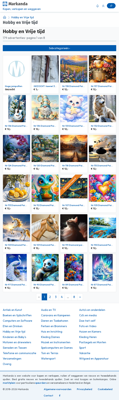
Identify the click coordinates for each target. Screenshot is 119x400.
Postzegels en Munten (92, 342)
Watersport (48, 358)
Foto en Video (87, 326)
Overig (7, 364)
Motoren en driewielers (17, 342)
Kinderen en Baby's (14, 337)
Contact (48, 395)
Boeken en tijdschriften (17, 315)
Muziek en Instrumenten (55, 342)
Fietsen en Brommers (54, 326)
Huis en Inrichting (51, 331)
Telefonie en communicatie (19, 353)
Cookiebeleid (105, 389)
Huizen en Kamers (90, 331)
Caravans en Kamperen (55, 315)
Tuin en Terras (49, 353)
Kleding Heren (88, 337)
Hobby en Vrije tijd (22, 17)
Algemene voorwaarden (57, 389)
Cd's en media (88, 315)
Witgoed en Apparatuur (94, 358)
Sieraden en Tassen (15, 347)
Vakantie (84, 353)
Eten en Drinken (12, 326)
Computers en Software (17, 320)
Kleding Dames (50, 337)
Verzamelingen (12, 358)
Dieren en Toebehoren (54, 320)
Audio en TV (48, 310)
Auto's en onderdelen (92, 310)
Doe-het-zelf (87, 320)
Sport (82, 347)
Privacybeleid (84, 389)
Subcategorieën (59, 48)
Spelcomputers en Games (57, 347)
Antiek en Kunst (12, 310)
